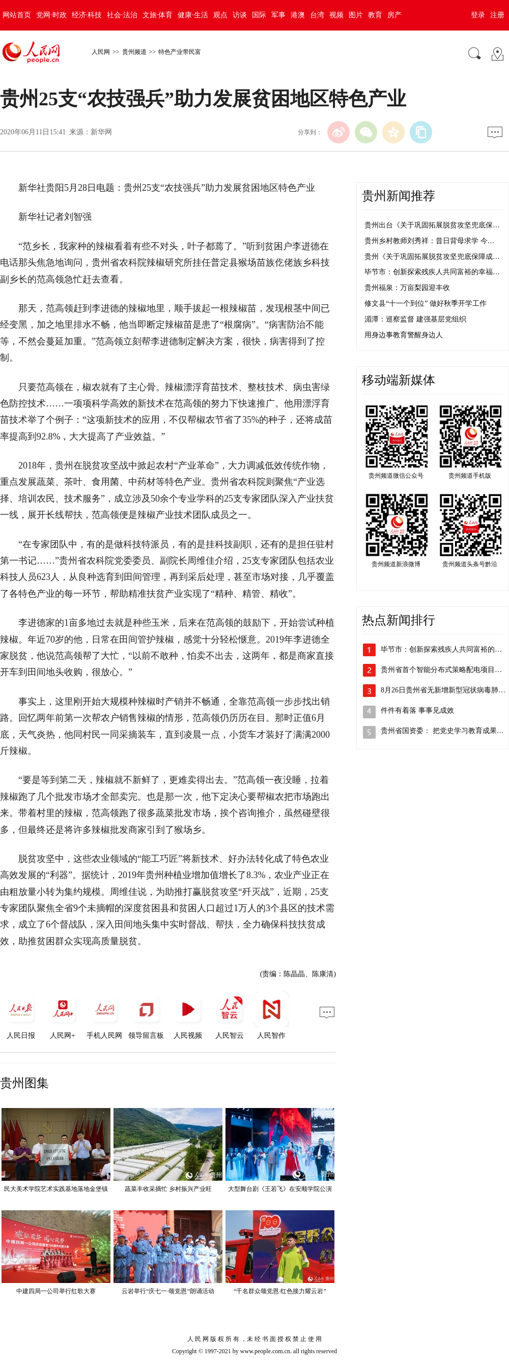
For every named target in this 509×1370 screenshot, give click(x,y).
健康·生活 (193, 15)
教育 (375, 15)
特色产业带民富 (179, 51)
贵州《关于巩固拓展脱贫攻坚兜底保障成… (432, 256)
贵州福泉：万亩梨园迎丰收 (407, 288)
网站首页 (17, 15)
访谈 (240, 15)
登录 (478, 15)
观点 (220, 15)
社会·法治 (122, 15)
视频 (336, 15)
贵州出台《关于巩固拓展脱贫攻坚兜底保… (432, 225)
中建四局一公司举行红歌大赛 (56, 1291)
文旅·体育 (158, 15)
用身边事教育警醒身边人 (403, 335)
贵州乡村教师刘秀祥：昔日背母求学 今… (429, 241)
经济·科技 (87, 15)
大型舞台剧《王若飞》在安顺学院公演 (280, 1188)
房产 (394, 15)
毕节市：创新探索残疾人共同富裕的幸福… (432, 272)
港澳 (298, 15)
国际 (259, 15)
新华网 (101, 132)
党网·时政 (51, 15)
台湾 (317, 15)
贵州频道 (134, 51)
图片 (356, 15)
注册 (497, 15)
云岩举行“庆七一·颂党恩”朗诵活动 (168, 1291)
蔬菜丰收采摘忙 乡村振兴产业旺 (168, 1188)
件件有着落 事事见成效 (417, 710)
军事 (278, 15)
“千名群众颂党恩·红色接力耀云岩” (280, 1291)
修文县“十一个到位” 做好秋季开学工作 (425, 303)
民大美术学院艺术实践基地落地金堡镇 (56, 1188)
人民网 (101, 51)
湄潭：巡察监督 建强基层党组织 (415, 319)
